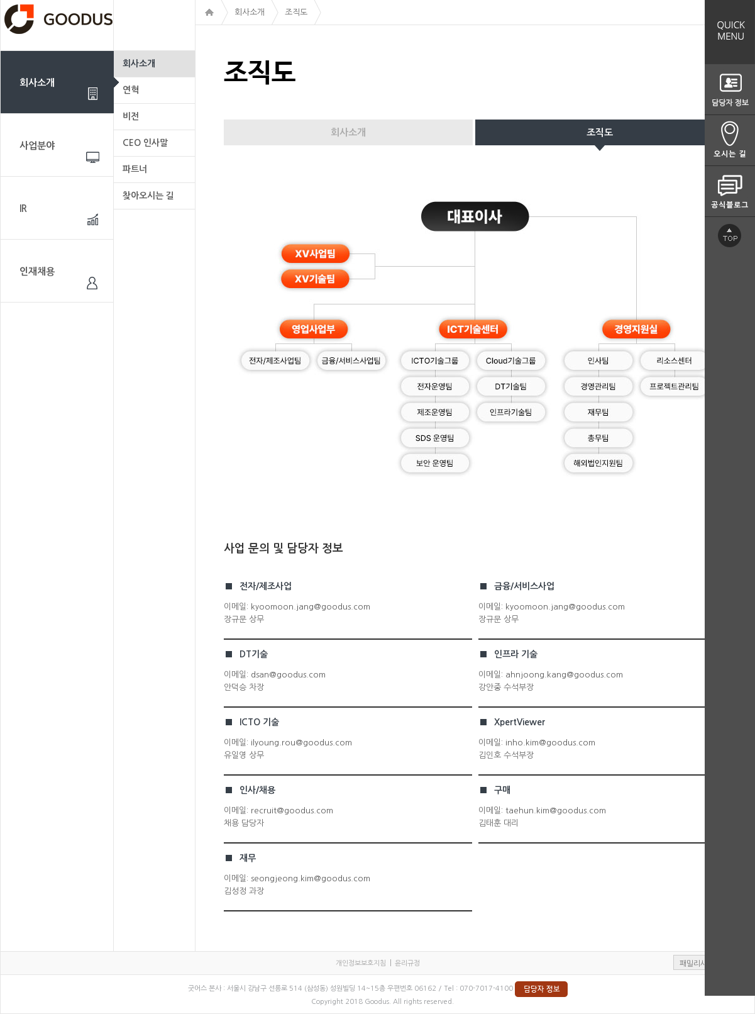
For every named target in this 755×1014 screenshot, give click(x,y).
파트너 (135, 169)
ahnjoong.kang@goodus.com (564, 675)
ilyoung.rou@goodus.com (301, 742)
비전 (131, 116)
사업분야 (37, 145)
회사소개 (37, 82)
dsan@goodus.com (288, 675)
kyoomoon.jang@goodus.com (310, 607)
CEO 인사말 (145, 142)
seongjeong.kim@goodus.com (310, 878)
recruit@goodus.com (292, 810)
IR (23, 208)
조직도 (600, 132)
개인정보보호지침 (361, 963)
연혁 (131, 90)
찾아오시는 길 (148, 195)
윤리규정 (407, 963)
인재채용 (37, 271)
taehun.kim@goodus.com (555, 810)
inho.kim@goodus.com (550, 742)
